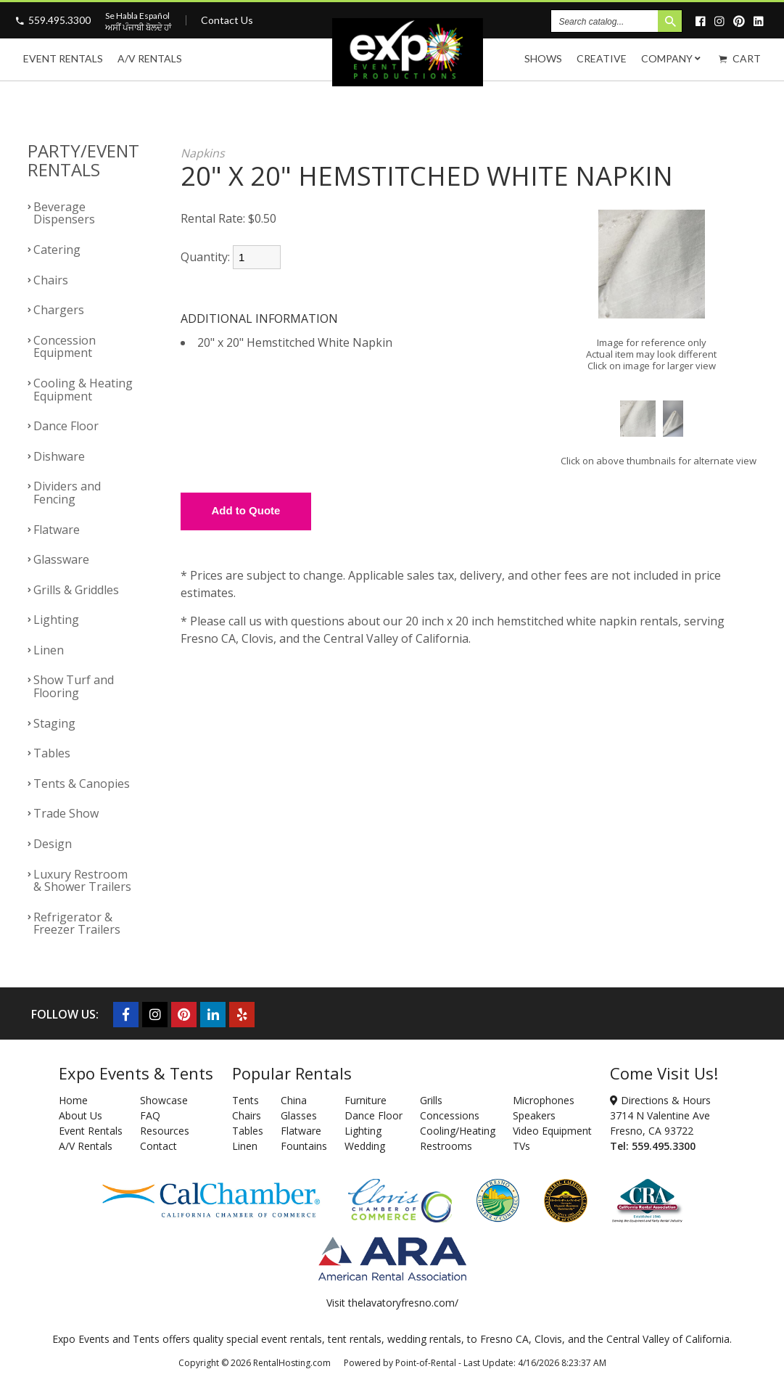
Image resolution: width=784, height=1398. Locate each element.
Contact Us (227, 20)
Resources (164, 1131)
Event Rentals (63, 58)
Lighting (56, 620)
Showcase (164, 1100)
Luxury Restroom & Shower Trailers (82, 880)
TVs (521, 1146)
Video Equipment (552, 1131)
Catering (57, 250)
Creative (602, 58)
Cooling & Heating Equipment (83, 389)
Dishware (59, 456)
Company (672, 58)
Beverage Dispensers (64, 213)
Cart (740, 58)
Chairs (50, 280)
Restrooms (446, 1146)
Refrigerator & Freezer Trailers (76, 923)
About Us (80, 1115)
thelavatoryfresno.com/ (403, 1302)
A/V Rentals (149, 58)
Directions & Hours (660, 1100)
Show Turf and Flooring (73, 686)
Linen (48, 650)
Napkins (203, 153)
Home (73, 1100)
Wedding (364, 1146)
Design (52, 844)
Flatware (56, 530)
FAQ (150, 1115)
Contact (158, 1146)
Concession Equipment (64, 346)
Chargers (58, 310)
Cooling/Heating (457, 1131)
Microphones (543, 1100)
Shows (543, 58)
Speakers (534, 1115)
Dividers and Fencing (67, 492)
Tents (245, 1100)
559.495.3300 (59, 20)
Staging (54, 723)
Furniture (365, 1100)
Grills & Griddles (76, 590)
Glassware (61, 559)
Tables (51, 753)
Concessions (449, 1115)
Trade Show (66, 813)
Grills (431, 1100)
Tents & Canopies (81, 783)
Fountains (304, 1146)
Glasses (299, 1115)
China (294, 1100)
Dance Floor (66, 426)
